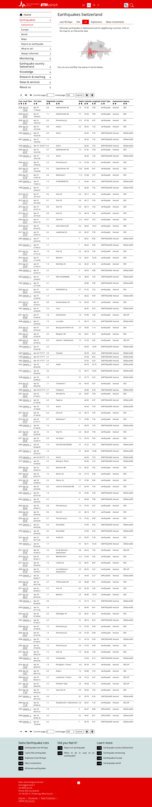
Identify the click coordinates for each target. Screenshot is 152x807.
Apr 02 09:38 (25, 627)
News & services (36, 82)
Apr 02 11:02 (25, 691)
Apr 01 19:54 (25, 108)
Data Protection (48, 798)
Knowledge (36, 72)
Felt (78, 21)
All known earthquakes (35, 768)
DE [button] (83, 5)
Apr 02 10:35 (25, 665)
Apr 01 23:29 (25, 265)
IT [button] (98, 5)
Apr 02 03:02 (25, 394)
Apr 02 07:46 (25, 551)
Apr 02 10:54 (25, 678)
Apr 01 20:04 (25, 115)
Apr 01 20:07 (25, 121)
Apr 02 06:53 (25, 513)
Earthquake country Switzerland (36, 65)
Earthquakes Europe (113, 758)
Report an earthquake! (74, 747)
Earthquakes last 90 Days (36, 747)
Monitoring (36, 58)
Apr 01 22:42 (25, 227)
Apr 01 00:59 (25, 341)
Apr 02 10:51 (25, 672)
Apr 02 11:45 (25, 703)
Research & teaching (36, 77)
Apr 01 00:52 (25, 328)
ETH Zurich (30, 801)
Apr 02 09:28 (25, 615)
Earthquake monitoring (114, 753)
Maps (24, 39)
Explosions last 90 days (35, 758)
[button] (28, 4)
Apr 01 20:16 (25, 127)
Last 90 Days (66, 21)
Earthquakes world (112, 763)
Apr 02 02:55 (25, 384)
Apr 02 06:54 (25, 519)
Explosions (96, 21)
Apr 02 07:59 (25, 570)
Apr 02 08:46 (25, 589)
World (24, 34)
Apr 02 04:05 (25, 433)
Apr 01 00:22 (25, 290)
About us (36, 87)
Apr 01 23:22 (25, 259)
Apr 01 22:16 (25, 214)
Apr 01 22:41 (25, 220)
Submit (79, 95)
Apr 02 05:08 (25, 481)
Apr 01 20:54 (25, 163)
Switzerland (27, 24)
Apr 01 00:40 (25, 316)
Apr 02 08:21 (25, 583)
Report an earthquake (32, 43)
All (85, 21)
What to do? (36, 48)
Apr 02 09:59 (25, 646)
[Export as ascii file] (92, 95)
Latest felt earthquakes (35, 753)
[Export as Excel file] (87, 95)
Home (25, 15)
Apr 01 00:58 (25, 335)
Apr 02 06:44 (25, 506)
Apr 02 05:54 (25, 487)
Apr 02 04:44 (25, 439)
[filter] (21, 104)
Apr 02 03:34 (25, 414)
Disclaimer (33, 798)
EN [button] (89, 5)
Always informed (36, 53)
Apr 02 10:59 (25, 684)
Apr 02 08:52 (25, 595)
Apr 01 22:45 (25, 233)
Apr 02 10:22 (25, 653)
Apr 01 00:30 (25, 303)
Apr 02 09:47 (25, 634)
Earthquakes (36, 20)
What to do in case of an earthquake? (79, 754)
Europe (24, 29)
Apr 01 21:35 (25, 176)
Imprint (21, 798)
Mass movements (115, 21)
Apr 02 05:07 (25, 475)
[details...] (27, 133)
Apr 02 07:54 (25, 564)
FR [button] (94, 5)
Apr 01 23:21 (25, 252)
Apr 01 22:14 (25, 195)
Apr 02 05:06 (25, 468)
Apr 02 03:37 (25, 420)
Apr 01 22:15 (25, 208)
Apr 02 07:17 (25, 538)
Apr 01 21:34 (25, 169)
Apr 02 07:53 (25, 557)
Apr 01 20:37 (25, 150)
